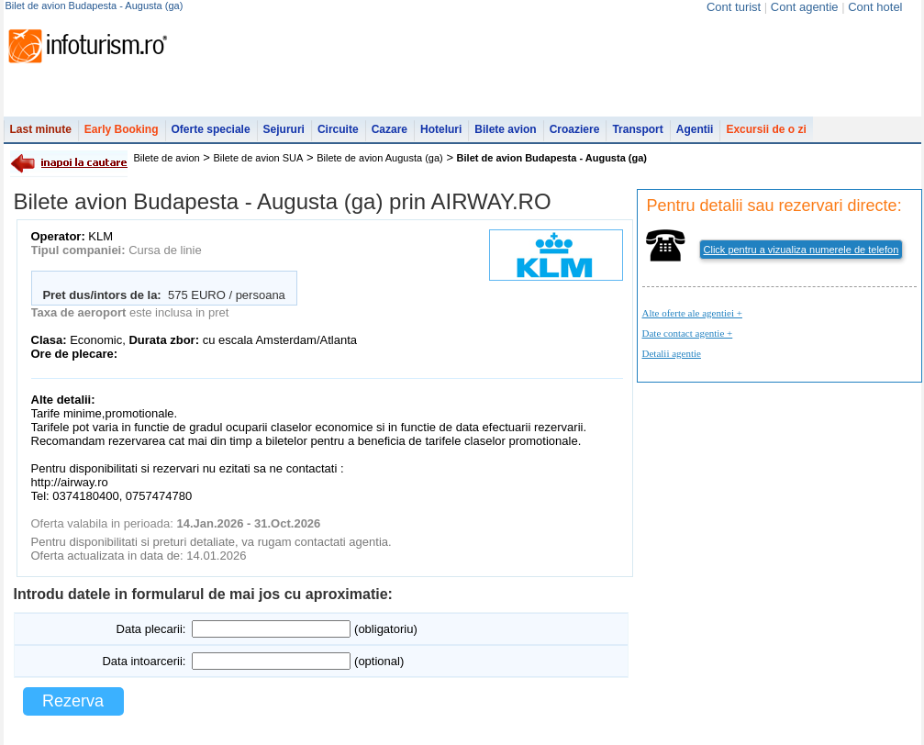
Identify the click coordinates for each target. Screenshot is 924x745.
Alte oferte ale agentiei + (692, 312)
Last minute (41, 129)
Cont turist (734, 7)
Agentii (695, 129)
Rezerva (73, 701)
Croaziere (575, 129)
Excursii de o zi (766, 129)
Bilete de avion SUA (259, 157)
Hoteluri (441, 129)
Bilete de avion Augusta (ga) (380, 157)
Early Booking (121, 129)
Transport (637, 129)
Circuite (338, 129)
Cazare (389, 129)
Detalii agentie (671, 353)
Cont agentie (805, 7)
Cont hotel (875, 7)
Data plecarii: (151, 629)
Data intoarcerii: (143, 661)
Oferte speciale (211, 129)
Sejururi (284, 129)
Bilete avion (505, 129)
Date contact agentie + (687, 333)
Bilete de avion (167, 157)
